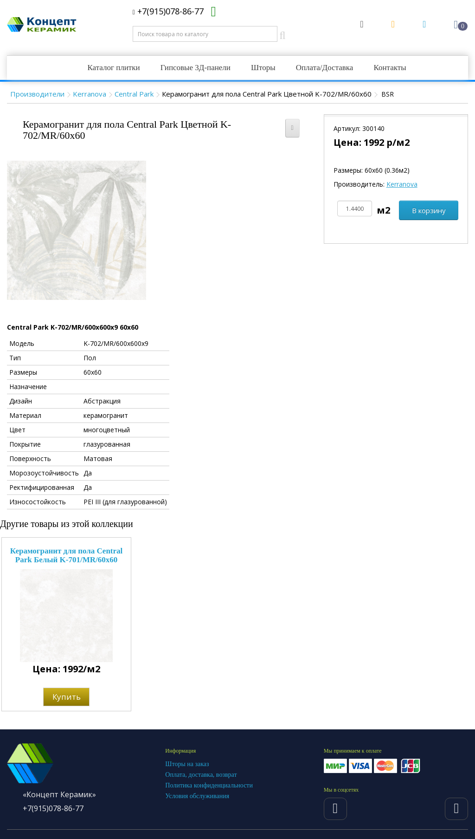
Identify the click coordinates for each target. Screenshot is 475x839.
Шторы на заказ (187, 764)
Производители (37, 93)
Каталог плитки (113, 67)
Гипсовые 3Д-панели (195, 67)
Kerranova (89, 93)
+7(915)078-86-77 (168, 11)
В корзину (429, 210)
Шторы (263, 67)
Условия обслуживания (197, 796)
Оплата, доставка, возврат (201, 774)
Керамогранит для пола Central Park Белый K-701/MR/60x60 (66, 555)
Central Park (134, 93)
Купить (66, 696)
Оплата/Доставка (324, 67)
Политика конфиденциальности (209, 785)
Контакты (389, 67)
